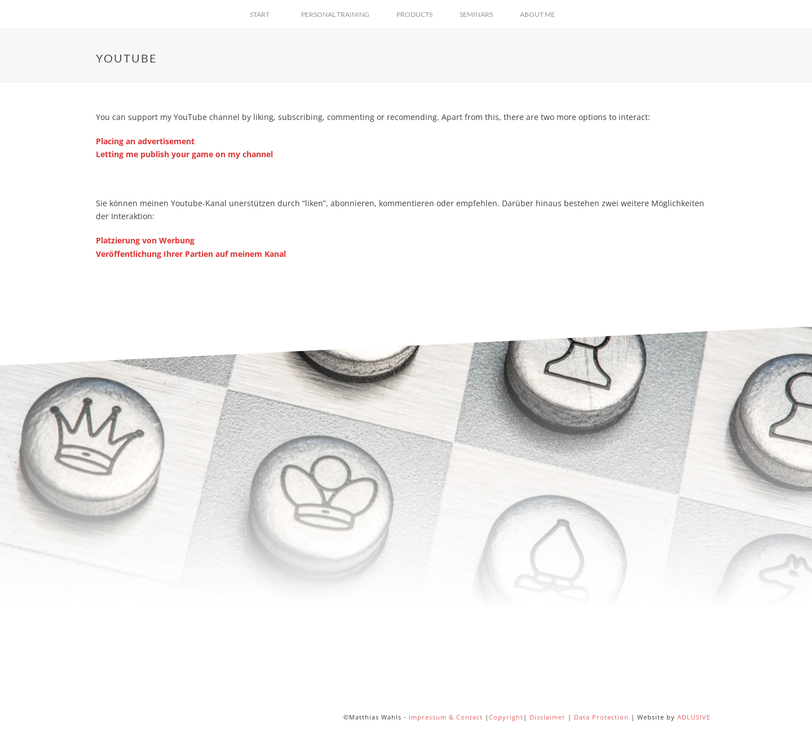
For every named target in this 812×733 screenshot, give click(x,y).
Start (260, 14)
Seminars (476, 14)
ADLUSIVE (693, 717)
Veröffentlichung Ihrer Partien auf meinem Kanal (191, 253)
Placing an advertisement (145, 141)
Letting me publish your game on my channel (184, 154)
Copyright (506, 717)
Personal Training (335, 14)
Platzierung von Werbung (145, 240)
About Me (537, 14)
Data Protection (601, 717)
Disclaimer (547, 717)
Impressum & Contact (446, 717)
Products (414, 14)
